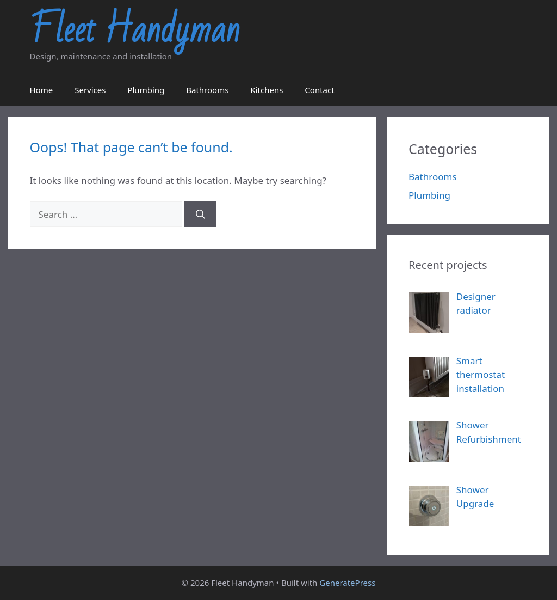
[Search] (200, 214)
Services (90, 89)
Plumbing (145, 89)
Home (41, 89)
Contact (319, 89)
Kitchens (266, 89)
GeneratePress (347, 582)
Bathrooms (207, 89)
